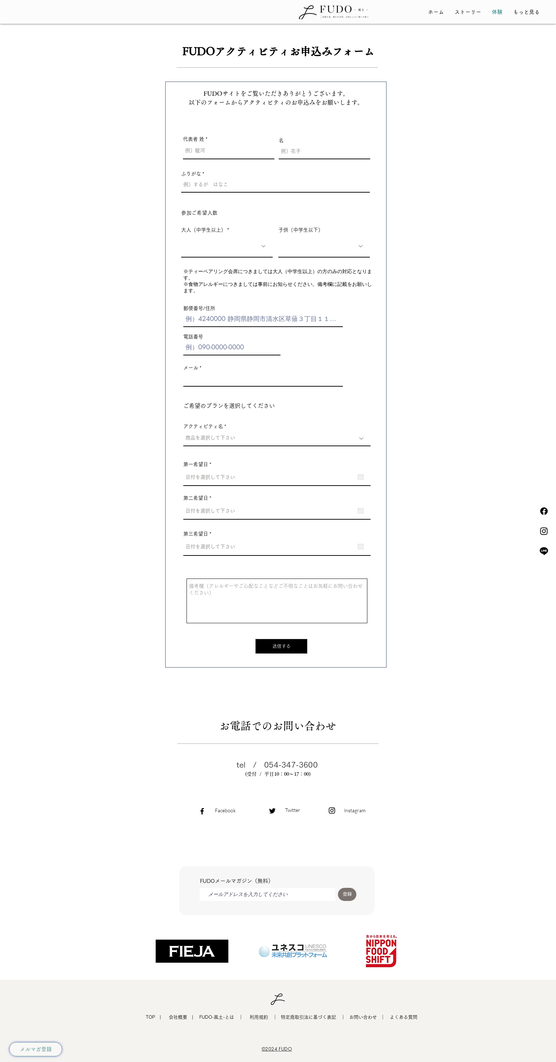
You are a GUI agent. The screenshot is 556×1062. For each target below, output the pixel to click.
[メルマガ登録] (35, 1049)
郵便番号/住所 (199, 308)
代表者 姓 (193, 139)
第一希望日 (198, 464)
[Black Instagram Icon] (332, 810)
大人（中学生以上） (203, 229)
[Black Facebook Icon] (202, 811)
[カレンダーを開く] (360, 477)
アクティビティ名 (203, 426)
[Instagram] (544, 531)
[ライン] (544, 551)
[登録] (347, 894)
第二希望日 (198, 498)
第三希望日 (198, 533)
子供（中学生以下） (300, 229)
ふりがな (191, 173)
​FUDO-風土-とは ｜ (221, 1017)
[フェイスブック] (544, 511)
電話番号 (193, 336)
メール (190, 367)
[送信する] (281, 646)
